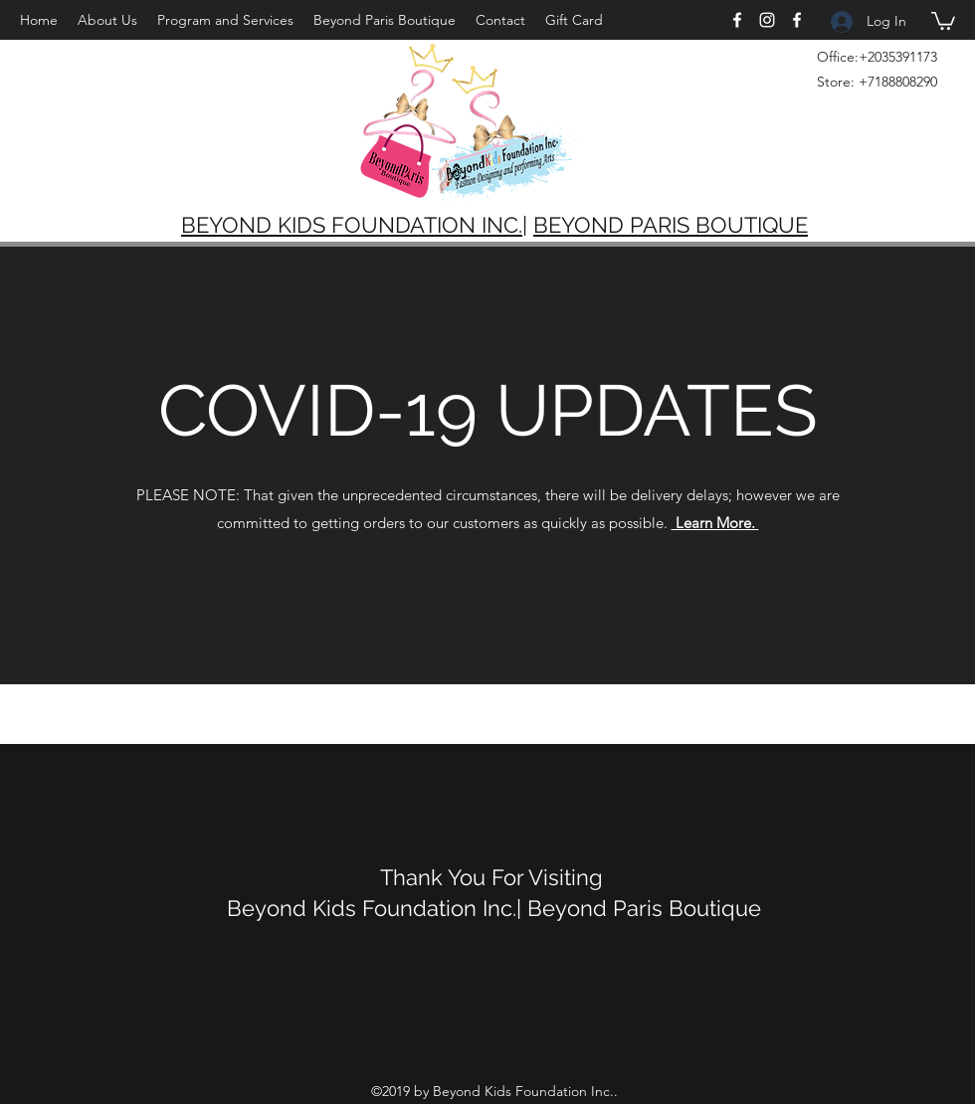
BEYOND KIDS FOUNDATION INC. (351, 225)
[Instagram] (767, 20)
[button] (943, 20)
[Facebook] (737, 20)
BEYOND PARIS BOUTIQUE (670, 225)
